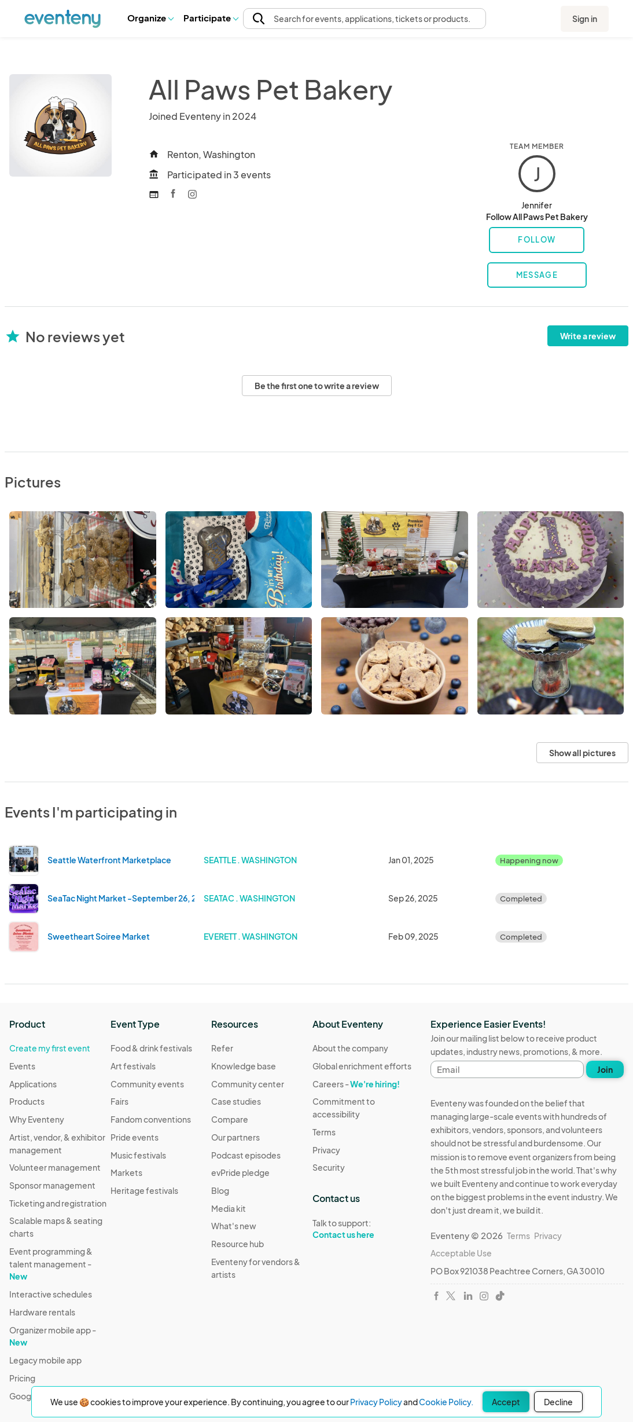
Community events (147, 1084)
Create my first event (49, 1048)
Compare (229, 1119)
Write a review (588, 336)
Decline (558, 1402)
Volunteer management (55, 1167)
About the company (350, 1048)
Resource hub (237, 1243)
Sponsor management (52, 1185)
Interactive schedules (50, 1294)
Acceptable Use (461, 1253)
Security (328, 1167)
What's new (233, 1226)
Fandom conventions (151, 1119)
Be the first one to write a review (317, 385)
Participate (210, 17)
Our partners (235, 1137)
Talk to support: (363, 1229)
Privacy (326, 1150)
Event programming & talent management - (51, 1263)
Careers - (356, 1084)
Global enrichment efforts (361, 1066)
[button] (150, 18)
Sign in (584, 18)
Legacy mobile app (45, 1360)
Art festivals (133, 1066)
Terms (324, 1132)
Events (22, 1066)
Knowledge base (243, 1066)
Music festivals (138, 1155)
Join (605, 1069)
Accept (506, 1402)
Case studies (236, 1101)
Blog (220, 1190)
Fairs (119, 1101)
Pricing (22, 1378)
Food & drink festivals (151, 1048)
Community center (247, 1084)
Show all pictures (582, 752)
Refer (222, 1048)
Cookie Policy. (446, 1402)
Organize (150, 17)
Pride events (135, 1137)
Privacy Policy (376, 1402)
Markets (126, 1172)
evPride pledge (240, 1172)
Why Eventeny (36, 1119)
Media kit (228, 1208)
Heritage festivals (144, 1190)
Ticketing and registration (57, 1203)
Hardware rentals (42, 1312)
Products (27, 1101)
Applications (33, 1084)
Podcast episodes (246, 1155)
